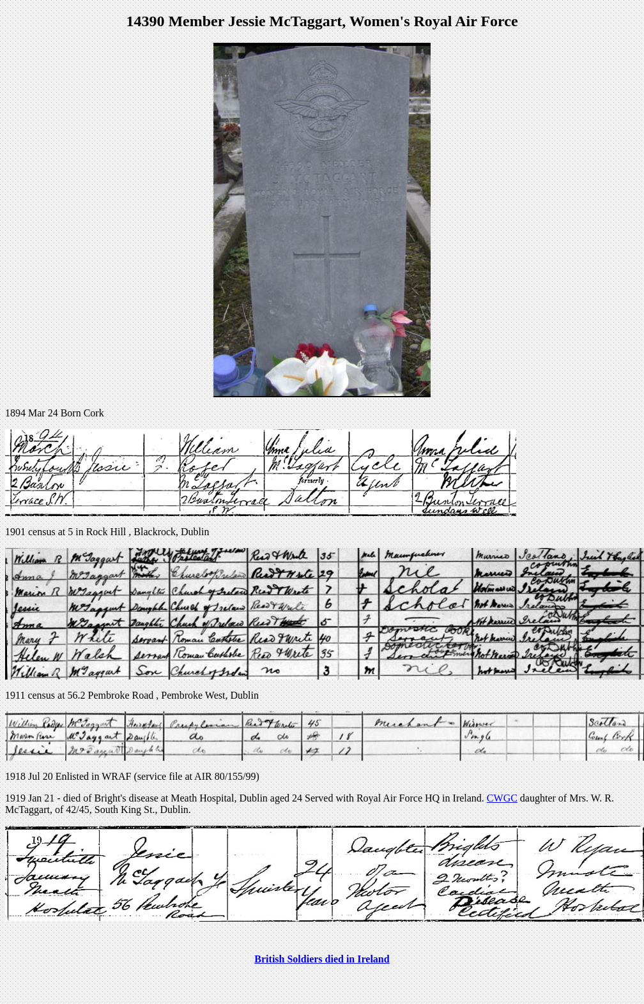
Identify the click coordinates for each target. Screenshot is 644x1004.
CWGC (502, 798)
